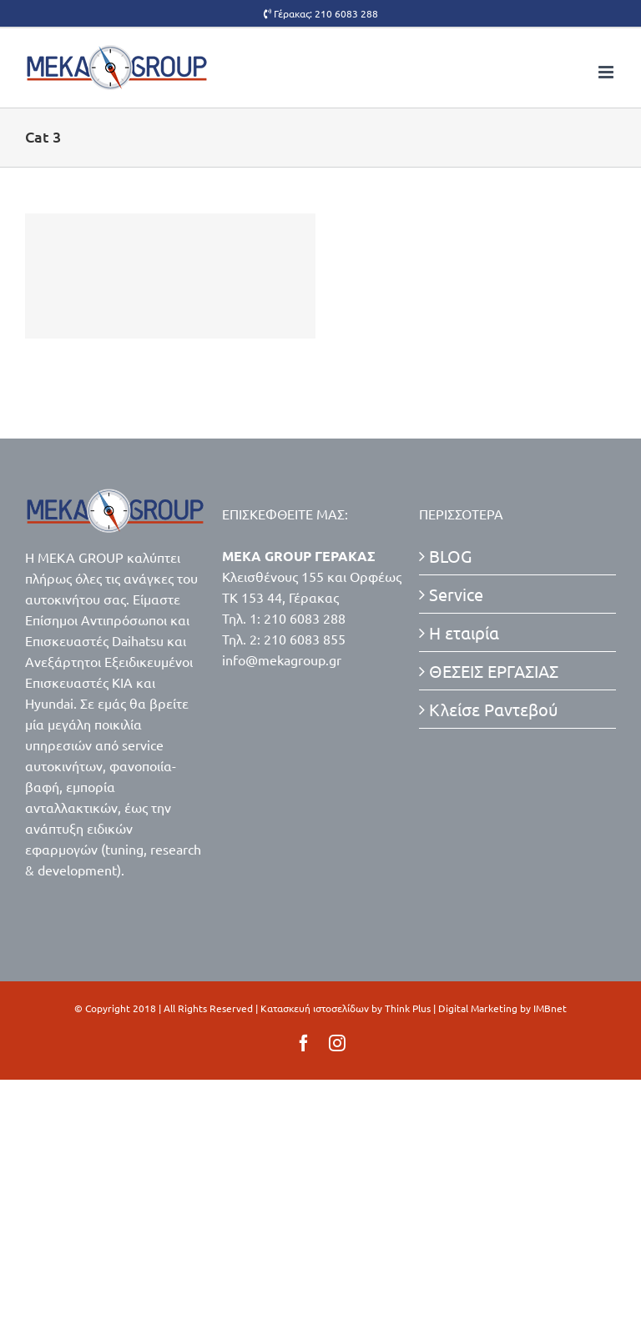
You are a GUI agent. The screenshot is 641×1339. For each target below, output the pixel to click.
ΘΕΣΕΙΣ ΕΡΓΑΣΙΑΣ (493, 670)
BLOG (450, 555)
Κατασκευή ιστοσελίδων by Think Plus (345, 1008)
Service (456, 594)
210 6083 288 (346, 13)
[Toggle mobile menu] (607, 72)
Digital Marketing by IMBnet (502, 1008)
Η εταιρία (464, 632)
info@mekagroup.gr (281, 659)
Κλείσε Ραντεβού (493, 709)
